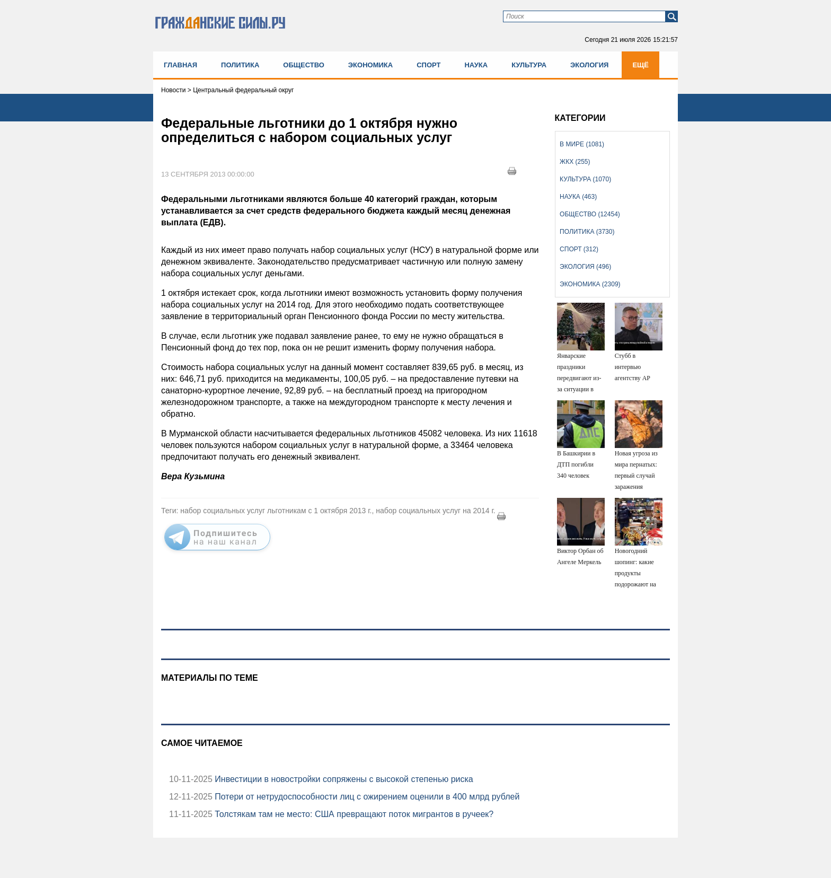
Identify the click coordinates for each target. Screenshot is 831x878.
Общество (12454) (590, 214)
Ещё (640, 65)
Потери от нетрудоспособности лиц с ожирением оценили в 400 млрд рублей (366, 796)
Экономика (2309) (590, 284)
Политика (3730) (587, 231)
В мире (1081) (582, 144)
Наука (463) (578, 196)
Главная (180, 65)
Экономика (370, 65)
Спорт (428, 65)
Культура (528, 65)
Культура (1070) (585, 179)
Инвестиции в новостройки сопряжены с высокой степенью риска (343, 779)
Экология (589, 65)
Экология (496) (585, 266)
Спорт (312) (579, 249)
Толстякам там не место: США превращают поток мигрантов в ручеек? (353, 814)
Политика (240, 65)
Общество (303, 65)
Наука (476, 65)
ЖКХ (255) (575, 161)
